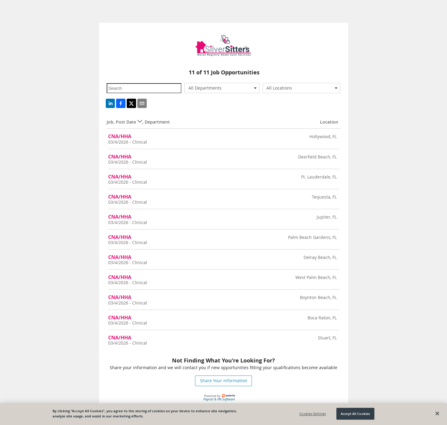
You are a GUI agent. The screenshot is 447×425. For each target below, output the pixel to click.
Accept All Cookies (355, 413)
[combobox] (222, 88)
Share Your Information (223, 380)
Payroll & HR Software (219, 399)
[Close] (437, 413)
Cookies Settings (312, 413)
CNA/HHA (119, 136)
